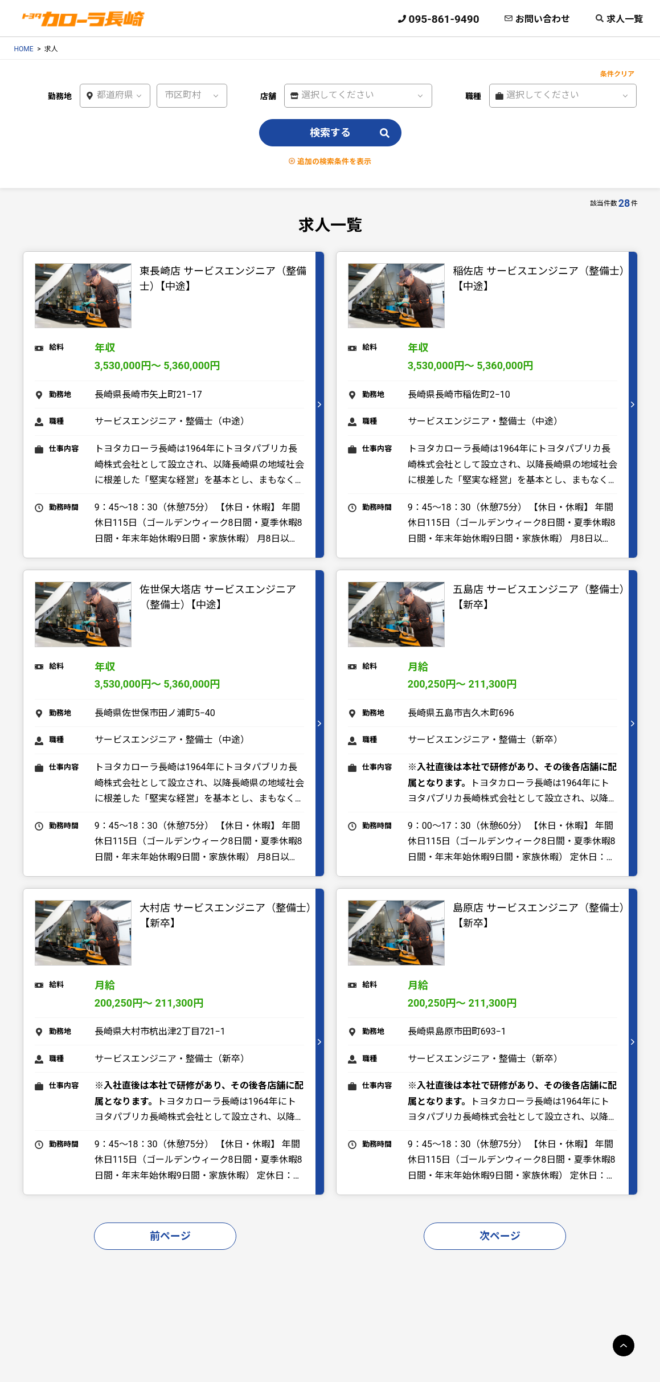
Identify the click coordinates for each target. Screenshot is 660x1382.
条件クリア (617, 74)
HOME (24, 49)
